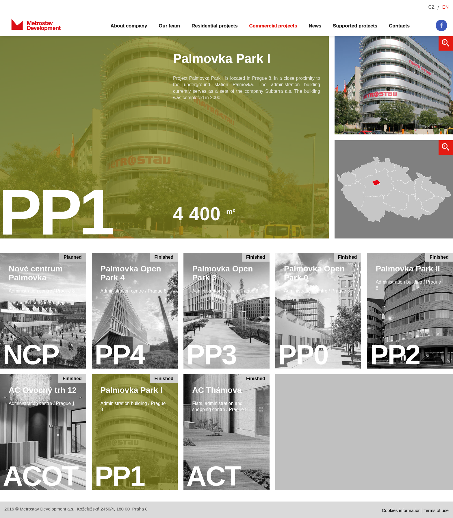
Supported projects (355, 26)
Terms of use (436, 510)
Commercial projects (273, 26)
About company (129, 26)
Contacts (399, 26)
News (315, 26)
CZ (431, 7)
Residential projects (214, 26)
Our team (169, 26)
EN (445, 7)
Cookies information (401, 510)
